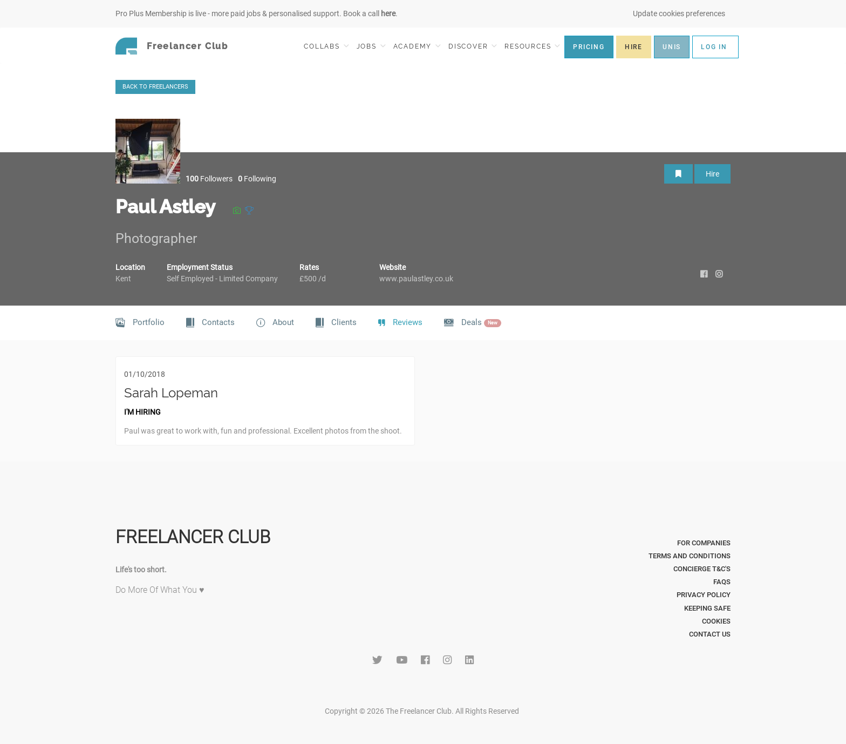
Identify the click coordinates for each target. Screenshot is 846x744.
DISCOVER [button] (472, 46)
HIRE (634, 47)
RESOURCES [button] (532, 46)
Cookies (716, 621)
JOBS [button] (371, 46)
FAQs (722, 582)
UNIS (672, 47)
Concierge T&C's (702, 569)
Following (257, 178)
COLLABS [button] (326, 46)
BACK (155, 86)
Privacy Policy (704, 595)
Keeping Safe (707, 608)
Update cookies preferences (679, 13)
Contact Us (710, 634)
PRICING (589, 47)
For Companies (704, 543)
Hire (712, 174)
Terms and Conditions (690, 556)
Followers (209, 178)
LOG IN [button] (714, 47)
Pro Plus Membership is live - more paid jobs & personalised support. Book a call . (256, 13)
